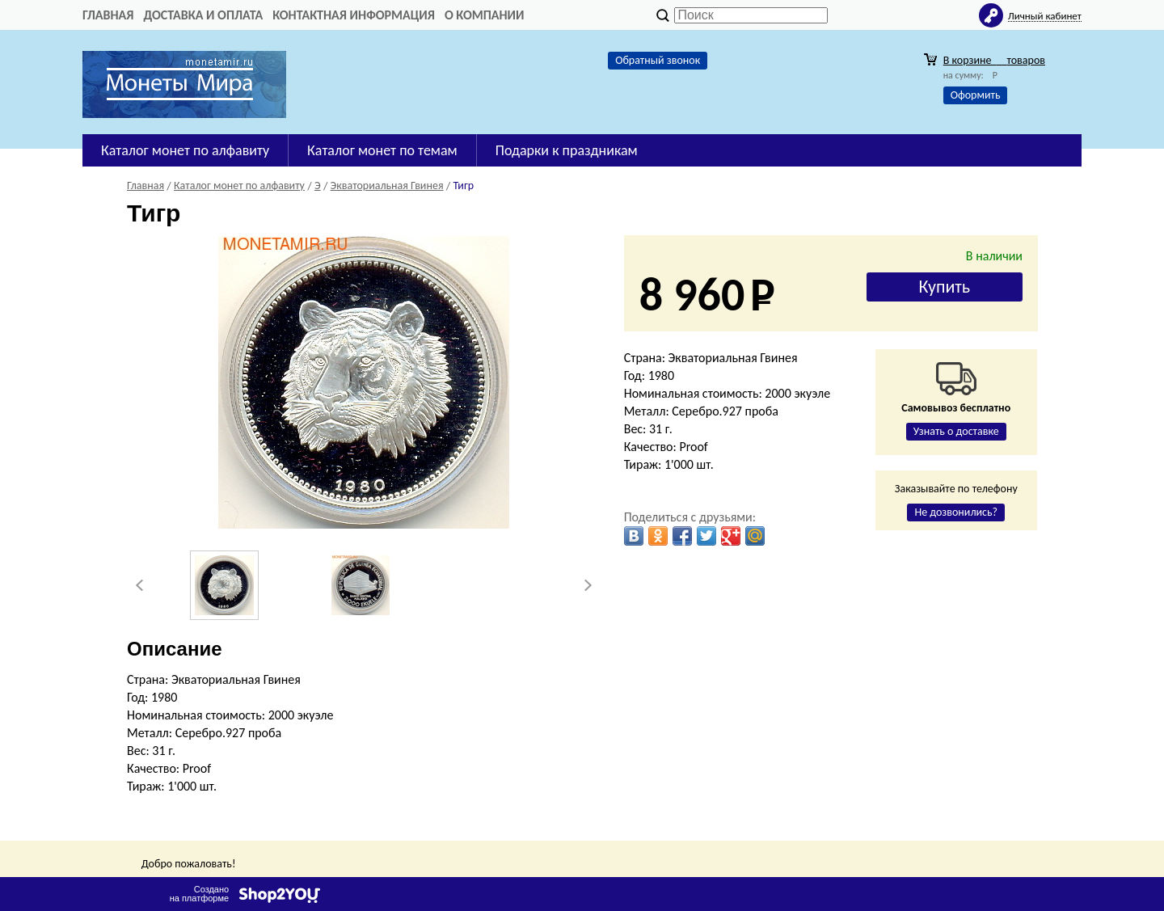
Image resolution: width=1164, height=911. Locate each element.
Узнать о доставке (956, 431)
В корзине (994, 60)
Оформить (976, 95)
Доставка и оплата (203, 15)
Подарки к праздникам (567, 150)
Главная (107, 15)
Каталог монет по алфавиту (185, 150)
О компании (485, 15)
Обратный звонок (657, 60)
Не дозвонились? (955, 512)
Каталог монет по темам (382, 150)
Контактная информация (353, 15)
